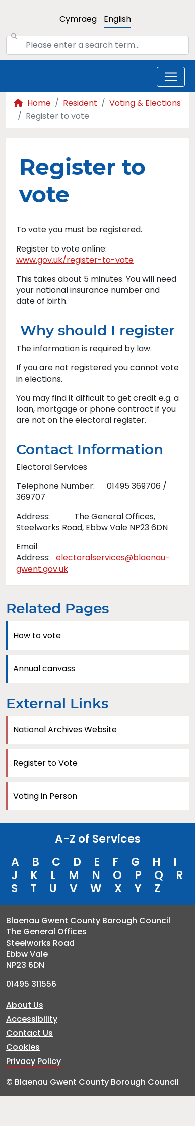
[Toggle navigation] (171, 77)
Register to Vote (45, 763)
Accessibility (31, 1019)
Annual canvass (44, 668)
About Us (24, 1005)
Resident (80, 103)
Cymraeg (78, 19)
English (117, 19)
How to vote (37, 635)
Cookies (23, 1047)
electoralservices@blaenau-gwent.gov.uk (93, 563)
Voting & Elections (145, 103)
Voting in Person (45, 796)
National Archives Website (65, 729)
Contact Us (29, 1033)
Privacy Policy (33, 1061)
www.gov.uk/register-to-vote (75, 260)
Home (32, 103)
